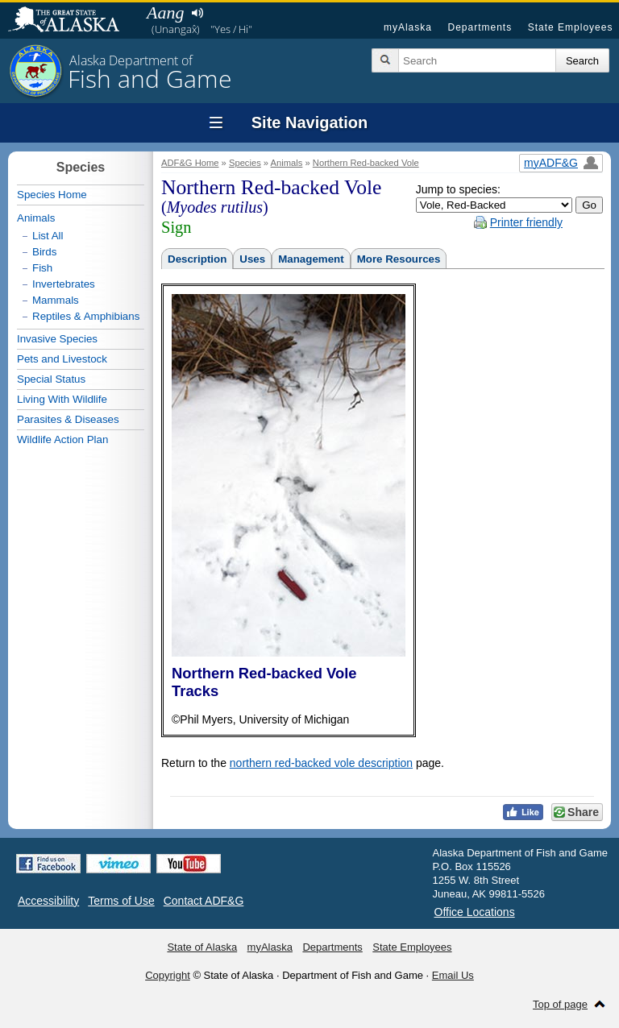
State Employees (570, 27)
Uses (252, 259)
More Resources (399, 259)
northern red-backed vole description (321, 762)
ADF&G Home (190, 163)
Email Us (453, 975)
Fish (42, 268)
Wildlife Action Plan (62, 439)
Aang (165, 12)
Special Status (51, 379)
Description (197, 259)
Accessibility (48, 900)
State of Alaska (71, 20)
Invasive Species (57, 339)
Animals (287, 163)
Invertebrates (63, 284)
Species (245, 163)
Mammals (55, 300)
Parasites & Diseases (68, 419)
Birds (44, 252)
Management (310, 259)
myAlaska (408, 27)
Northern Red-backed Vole (366, 163)
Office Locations (474, 912)
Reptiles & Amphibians (85, 316)
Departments (479, 27)
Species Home (52, 195)
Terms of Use (121, 900)
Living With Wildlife (62, 399)
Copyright (167, 975)
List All (48, 236)
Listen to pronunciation (197, 13)
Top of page (560, 1004)
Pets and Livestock (62, 359)
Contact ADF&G (204, 900)
